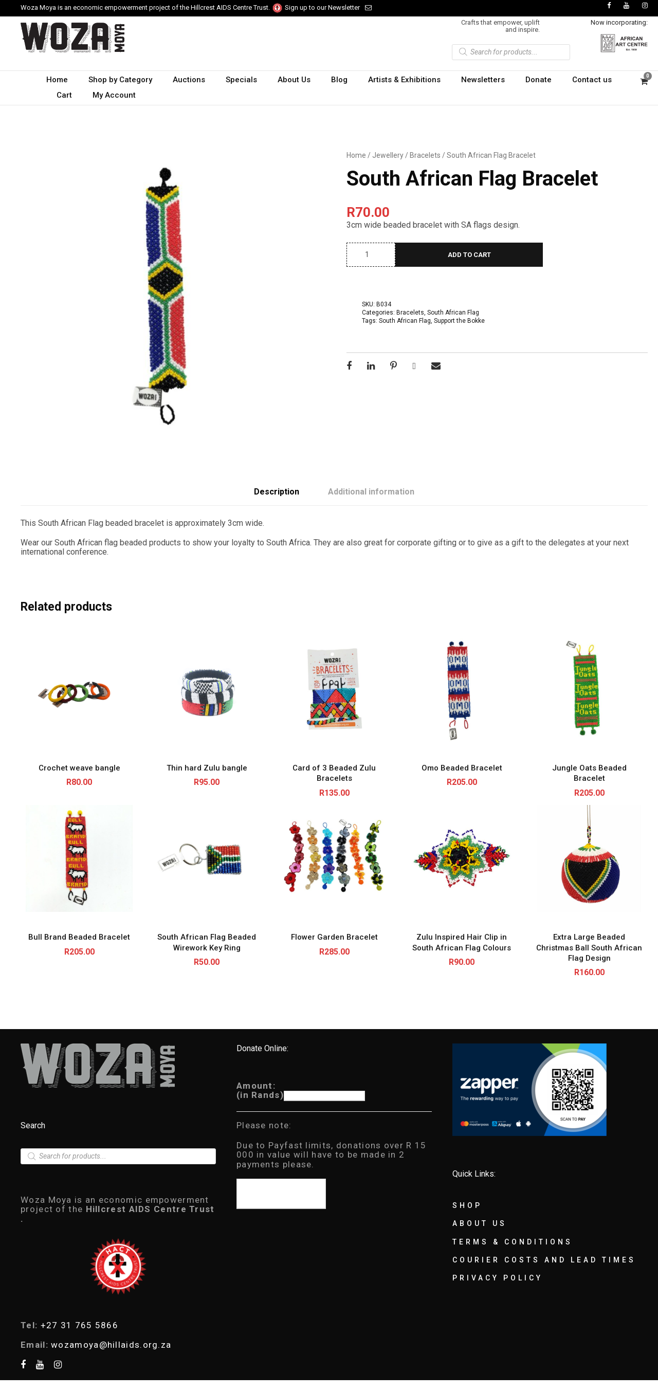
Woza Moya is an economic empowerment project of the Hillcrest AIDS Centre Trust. (152, 7)
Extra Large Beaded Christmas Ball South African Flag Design (589, 947)
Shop (467, 1205)
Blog (339, 79)
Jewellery (388, 155)
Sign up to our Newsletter (328, 7)
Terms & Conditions (512, 1242)
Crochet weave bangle (79, 768)
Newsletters (483, 79)
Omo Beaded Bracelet (462, 768)
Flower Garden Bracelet (334, 937)
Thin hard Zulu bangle (207, 768)
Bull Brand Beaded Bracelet (79, 937)
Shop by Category (120, 79)
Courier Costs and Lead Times (544, 1260)
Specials (241, 79)
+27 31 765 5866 (80, 1325)
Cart (64, 95)
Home (57, 79)
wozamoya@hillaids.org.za (111, 1345)
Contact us (592, 79)
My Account (114, 95)
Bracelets (425, 155)
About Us (294, 79)
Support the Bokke (459, 320)
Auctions (189, 79)
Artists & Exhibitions (404, 79)
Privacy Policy (497, 1278)
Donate (538, 79)
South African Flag (453, 312)
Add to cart (469, 255)
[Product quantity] (370, 255)
